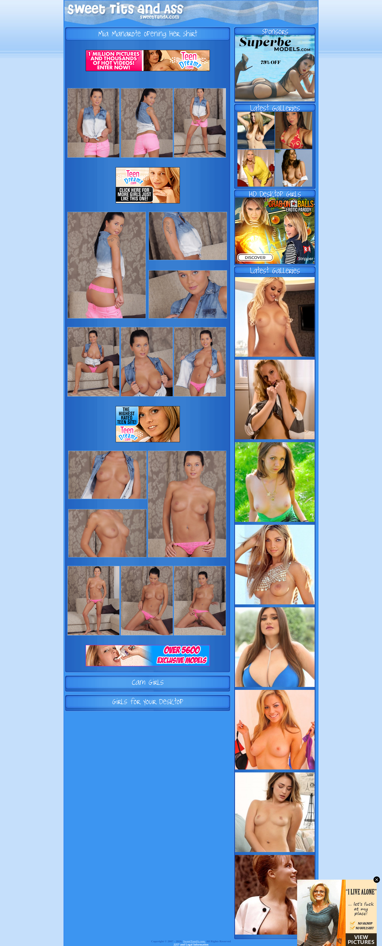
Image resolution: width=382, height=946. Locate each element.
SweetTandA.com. (194, 941)
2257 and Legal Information (191, 944)
